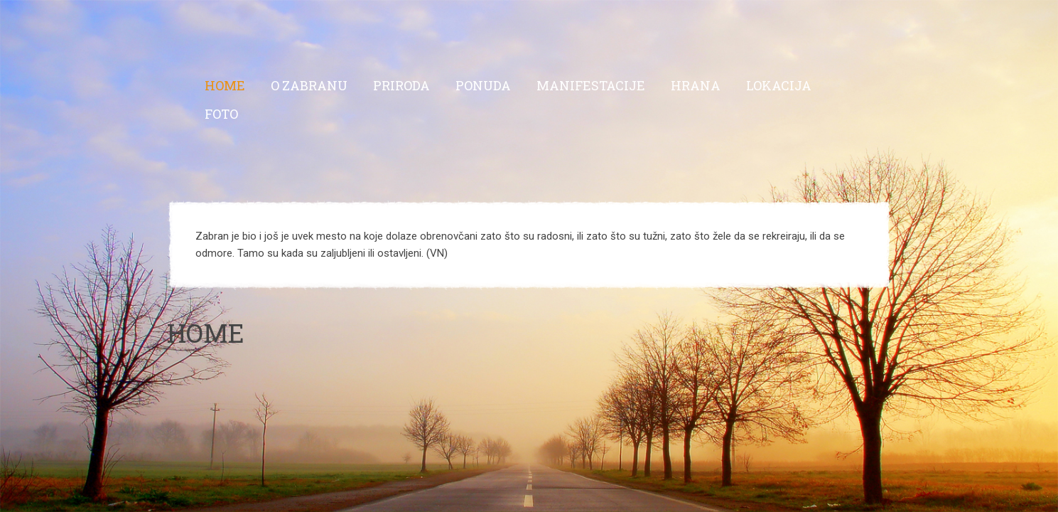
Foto (221, 113)
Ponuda (483, 85)
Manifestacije (590, 85)
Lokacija (778, 85)
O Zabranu (309, 85)
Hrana (695, 85)
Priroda (401, 85)
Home (225, 85)
